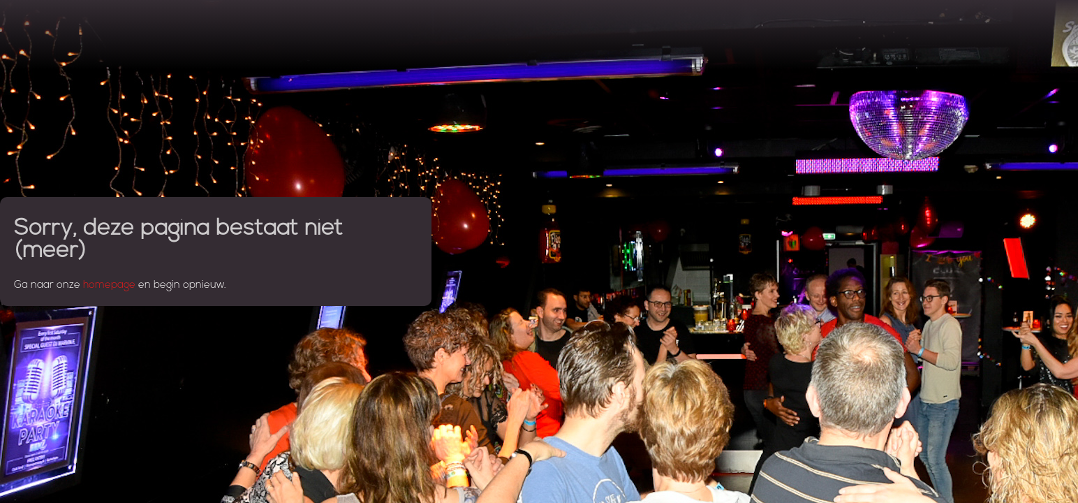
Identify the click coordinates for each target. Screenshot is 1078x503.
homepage (109, 285)
